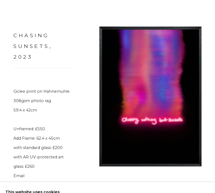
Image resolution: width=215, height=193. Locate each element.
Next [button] (209, 96)
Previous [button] (5, 96)
